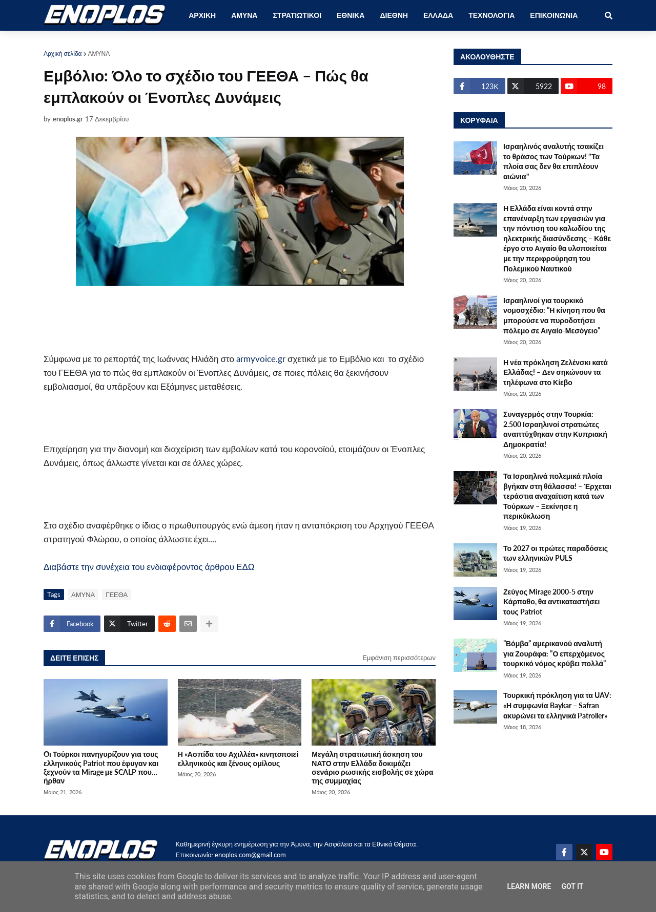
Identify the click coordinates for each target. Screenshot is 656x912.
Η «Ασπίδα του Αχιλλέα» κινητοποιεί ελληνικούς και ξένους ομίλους (238, 758)
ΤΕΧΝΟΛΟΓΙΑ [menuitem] (491, 15)
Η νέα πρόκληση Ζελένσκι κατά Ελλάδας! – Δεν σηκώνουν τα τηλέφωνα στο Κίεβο (555, 372)
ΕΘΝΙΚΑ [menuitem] (350, 15)
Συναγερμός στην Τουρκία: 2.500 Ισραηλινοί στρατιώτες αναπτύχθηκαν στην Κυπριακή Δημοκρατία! (555, 429)
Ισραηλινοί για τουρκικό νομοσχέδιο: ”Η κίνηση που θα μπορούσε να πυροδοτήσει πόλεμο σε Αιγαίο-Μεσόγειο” (554, 315)
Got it (572, 886)
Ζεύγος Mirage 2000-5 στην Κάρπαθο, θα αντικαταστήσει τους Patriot (551, 601)
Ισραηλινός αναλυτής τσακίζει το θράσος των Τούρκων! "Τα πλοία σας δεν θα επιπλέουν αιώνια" (553, 161)
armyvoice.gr (260, 358)
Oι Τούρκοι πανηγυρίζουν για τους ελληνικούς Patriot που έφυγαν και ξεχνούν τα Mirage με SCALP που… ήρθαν (101, 767)
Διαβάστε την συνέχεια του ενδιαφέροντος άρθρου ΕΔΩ (149, 566)
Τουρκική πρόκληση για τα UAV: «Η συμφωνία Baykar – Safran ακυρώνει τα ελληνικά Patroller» (557, 705)
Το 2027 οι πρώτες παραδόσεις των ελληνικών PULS (555, 553)
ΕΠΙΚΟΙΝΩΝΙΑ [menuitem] (554, 15)
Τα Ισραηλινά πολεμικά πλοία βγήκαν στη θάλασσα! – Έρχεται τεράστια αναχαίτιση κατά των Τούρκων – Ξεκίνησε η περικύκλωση (557, 496)
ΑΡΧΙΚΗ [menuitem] (202, 15)
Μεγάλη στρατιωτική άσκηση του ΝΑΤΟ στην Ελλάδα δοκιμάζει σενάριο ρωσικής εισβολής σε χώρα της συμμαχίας (372, 767)
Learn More (529, 886)
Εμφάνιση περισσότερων (399, 657)
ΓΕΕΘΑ (117, 594)
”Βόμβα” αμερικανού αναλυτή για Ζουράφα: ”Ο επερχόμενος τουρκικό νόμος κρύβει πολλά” (554, 653)
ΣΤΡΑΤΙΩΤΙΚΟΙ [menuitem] (297, 15)
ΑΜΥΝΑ (99, 53)
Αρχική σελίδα (63, 53)
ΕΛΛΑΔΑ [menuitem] (438, 15)
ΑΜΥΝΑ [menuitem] (244, 15)
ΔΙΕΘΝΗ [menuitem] (393, 15)
